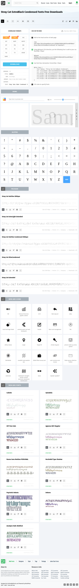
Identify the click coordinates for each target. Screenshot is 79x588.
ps (14, 49)
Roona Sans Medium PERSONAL (17, 459)
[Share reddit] (66, 21)
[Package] (23, 21)
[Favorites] (7, 21)
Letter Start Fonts (54, 561)
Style (29, 561)
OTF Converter (64, 570)
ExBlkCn (11, 74)
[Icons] (28, 21)
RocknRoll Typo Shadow (54, 459)
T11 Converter (54, 576)
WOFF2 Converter (65, 572)
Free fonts (3, 3)
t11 (14, 52)
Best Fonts (53, 3)
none (6, 56)
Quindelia (49, 393)
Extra (14, 84)
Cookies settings (65, 578)
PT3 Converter (54, 574)
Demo (59, 3)
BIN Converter (45, 574)
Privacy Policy (54, 578)
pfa (15, 45)
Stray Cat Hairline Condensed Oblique (15, 237)
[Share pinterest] (73, 21)
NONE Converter (36, 578)
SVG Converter (35, 572)
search (37, 3)
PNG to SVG (35, 570)
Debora (48, 492)
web (15, 37)
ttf (6, 37)
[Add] (2, 21)
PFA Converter (35, 574)
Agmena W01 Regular (53, 426)
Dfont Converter (65, 576)
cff (23, 49)
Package (44, 561)
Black (17, 84)
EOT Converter (45, 572)
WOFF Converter (55, 572)
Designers (21, 561)
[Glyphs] (17, 21)
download (14, 64)
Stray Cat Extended (8, 277)
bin (23, 45)
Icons (47, 3)
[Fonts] (33, 21)
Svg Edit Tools (45, 570)
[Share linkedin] (77, 21)
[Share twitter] (70, 21)
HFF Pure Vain (11, 426)
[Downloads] (10, 209)
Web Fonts (11, 561)
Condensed (23, 84)
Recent (43, 3)
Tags (36, 561)
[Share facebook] (63, 21)
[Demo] (12, 21)
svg (23, 37)
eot (6, 41)
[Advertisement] (15, 115)
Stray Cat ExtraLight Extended (12, 217)
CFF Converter (35, 576)
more (66, 179)
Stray (10, 84)
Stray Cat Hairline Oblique (11, 196)
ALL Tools (43, 578)
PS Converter (64, 574)
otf (6, 45)
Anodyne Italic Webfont (15, 526)
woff (14, 41)
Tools (63, 3)
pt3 (6, 49)
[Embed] (17, 209)
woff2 (23, 41)
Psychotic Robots (13, 492)
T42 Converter (44, 576)
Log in (70, 3)
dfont (23, 52)
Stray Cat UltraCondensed (11, 257)
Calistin (9, 393)
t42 (6, 52)
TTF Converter (54, 570)
